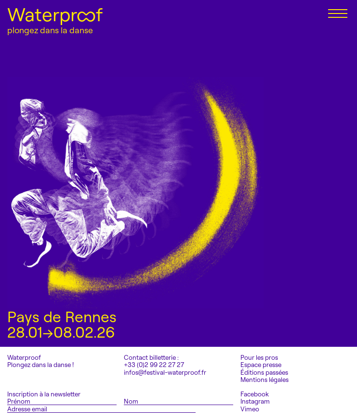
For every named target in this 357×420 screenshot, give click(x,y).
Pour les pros (259, 357)
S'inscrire (220, 408)
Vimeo (249, 409)
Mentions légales (264, 379)
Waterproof (55, 14)
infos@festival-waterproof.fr (165, 372)
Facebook (254, 394)
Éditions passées (264, 372)
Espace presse (260, 364)
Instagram (255, 401)
